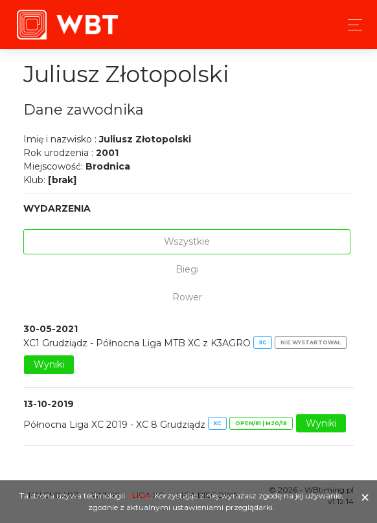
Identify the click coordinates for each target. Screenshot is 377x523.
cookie (138, 495)
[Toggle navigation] (351, 25)
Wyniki (49, 364)
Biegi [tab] (187, 269)
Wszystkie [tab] (187, 241)
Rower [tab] (187, 297)
